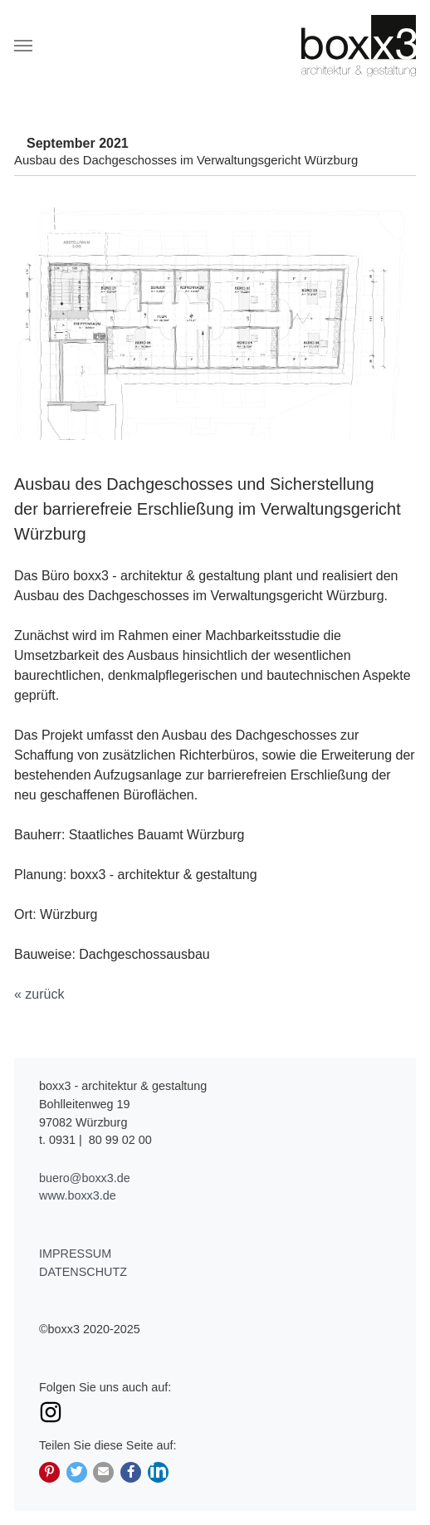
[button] (49, 1472)
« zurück (39, 994)
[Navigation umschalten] (23, 46)
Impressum (75, 1253)
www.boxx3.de (77, 1195)
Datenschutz (83, 1271)
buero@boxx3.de (84, 1178)
